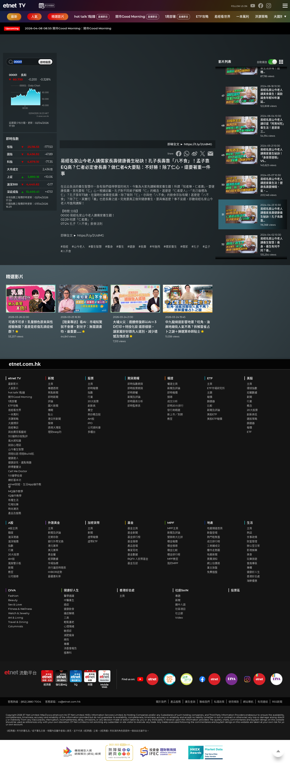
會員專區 (252, 563)
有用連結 (263, 701)
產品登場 (132, 545)
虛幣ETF (93, 541)
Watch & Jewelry (18, 613)
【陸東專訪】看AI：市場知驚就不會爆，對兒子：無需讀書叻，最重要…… (81, 326)
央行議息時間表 (57, 567)
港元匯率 (53, 545)
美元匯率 (53, 550)
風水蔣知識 (14, 440)
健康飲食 (69, 608)
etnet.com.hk (25, 364)
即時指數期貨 (135, 383)
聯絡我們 (204, 701)
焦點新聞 (53, 392)
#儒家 (184, 246)
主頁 (50, 383)
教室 (169, 418)
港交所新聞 (54, 418)
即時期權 (132, 392)
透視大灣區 (54, 427)
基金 (130, 523)
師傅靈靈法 (14, 466)
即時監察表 (133, 405)
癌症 (66, 604)
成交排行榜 (213, 541)
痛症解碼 (69, 613)
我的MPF (172, 563)
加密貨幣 (94, 523)
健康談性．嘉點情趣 (19, 462)
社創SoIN (181, 590)
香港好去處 (253, 576)
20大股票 (93, 401)
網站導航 (248, 701)
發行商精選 (173, 410)
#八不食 (66, 251)
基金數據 (132, 554)
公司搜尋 (13, 576)
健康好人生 (253, 571)
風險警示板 (14, 563)
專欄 (249, 567)
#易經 (64, 246)
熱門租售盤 (213, 536)
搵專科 (68, 652)
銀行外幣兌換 (55, 541)
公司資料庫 (94, 427)
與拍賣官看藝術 (17, 431)
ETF (210, 378)
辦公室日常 (253, 545)
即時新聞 (53, 396)
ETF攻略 (202, 16)
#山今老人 (78, 246)
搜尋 (50, 423)
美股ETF (212, 414)
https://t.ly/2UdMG (90, 235)
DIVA (12, 590)
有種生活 (13, 500)
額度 (10, 532)
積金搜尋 (172, 545)
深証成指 (12, 192)
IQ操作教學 (14, 495)
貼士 (50, 414)
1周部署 (177, 16)
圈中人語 (180, 604)
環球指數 (252, 388)
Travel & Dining (18, 622)
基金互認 (132, 563)
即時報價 (93, 388)
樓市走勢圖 (213, 550)
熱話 (249, 532)
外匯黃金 (54, 523)
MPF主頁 (172, 528)
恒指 (10, 147)
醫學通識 (69, 595)
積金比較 (172, 550)
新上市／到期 (175, 414)
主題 (209, 392)
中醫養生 (69, 600)
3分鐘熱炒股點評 (18, 436)
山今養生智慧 (16, 449)
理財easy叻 (54, 431)
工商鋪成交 (213, 545)
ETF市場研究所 (216, 388)
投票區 (235, 590)
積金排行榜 (173, 554)
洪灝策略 (261, 16)
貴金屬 (52, 554)
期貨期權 (133, 378)
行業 (90, 396)
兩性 (66, 639)
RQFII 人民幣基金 (137, 558)
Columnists (15, 626)
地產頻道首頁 (215, 528)
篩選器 (211, 401)
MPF (170, 523)
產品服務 (175, 701)
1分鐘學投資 (15, 475)
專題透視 (53, 388)
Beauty (13, 600)
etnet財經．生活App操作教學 (24, 485)
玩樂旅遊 (252, 558)
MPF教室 (172, 558)
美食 (249, 554)
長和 (23, 75)
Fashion (13, 595)
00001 (13, 75)
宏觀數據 (252, 392)
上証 (10, 177)
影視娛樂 (252, 550)
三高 (66, 617)
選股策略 (252, 418)
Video (179, 617)
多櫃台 (91, 431)
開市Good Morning (137, 16)
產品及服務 (14, 513)
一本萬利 (242, 16)
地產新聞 (212, 554)
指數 (90, 392)
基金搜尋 (132, 541)
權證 (170, 378)
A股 (10, 523)
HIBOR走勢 (55, 571)
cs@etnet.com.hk (69, 701)
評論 (50, 401)
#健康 (131, 246)
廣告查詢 (190, 701)
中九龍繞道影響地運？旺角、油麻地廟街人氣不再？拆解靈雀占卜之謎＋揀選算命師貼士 (187, 326)
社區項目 (180, 608)
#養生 (120, 246)
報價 (209, 396)
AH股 (91, 418)
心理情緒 (69, 626)
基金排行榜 (133, 536)
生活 (250, 523)
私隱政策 (219, 701)
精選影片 (14, 276)
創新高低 (252, 414)
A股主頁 (13, 528)
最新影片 (13, 383)
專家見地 (132, 550)
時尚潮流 (13, 508)
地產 (210, 523)
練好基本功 (14, 479)
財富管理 (252, 541)
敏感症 (68, 630)
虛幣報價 (93, 536)
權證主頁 (172, 383)
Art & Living (15, 617)
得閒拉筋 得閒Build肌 (21, 453)
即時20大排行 (175, 405)
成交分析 (172, 401)
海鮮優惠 (252, 580)
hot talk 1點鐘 (91, 16)
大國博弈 (280, 16)
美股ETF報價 (214, 418)
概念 (249, 405)
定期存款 (53, 536)
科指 (10, 162)
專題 (177, 595)
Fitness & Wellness (20, 608)
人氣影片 (13, 388)
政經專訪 (13, 427)
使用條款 (234, 701)
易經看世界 (222, 16)
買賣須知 (212, 558)
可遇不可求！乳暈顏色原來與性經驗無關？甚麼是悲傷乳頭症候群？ (30, 326)
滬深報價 (13, 541)
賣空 (90, 410)
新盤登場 (212, 532)
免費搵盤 (212, 571)
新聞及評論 (133, 396)
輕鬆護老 (69, 622)
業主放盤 (212, 567)
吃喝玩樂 (13, 504)
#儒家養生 (170, 246)
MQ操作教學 (15, 491)
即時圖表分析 (135, 401)
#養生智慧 (95, 246)
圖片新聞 (53, 405)
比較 (209, 405)
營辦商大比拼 (175, 536)
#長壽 (142, 246)
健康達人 (13, 458)
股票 (91, 378)
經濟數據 (53, 558)
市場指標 (53, 563)
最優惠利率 (54, 576)
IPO (90, 423)
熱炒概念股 (94, 414)
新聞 (51, 378)
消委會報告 (70, 648)
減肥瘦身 (69, 635)
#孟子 (206, 246)
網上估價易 (213, 563)
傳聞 (50, 410)
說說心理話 (14, 444)
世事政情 (252, 536)
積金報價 (172, 541)
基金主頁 (132, 528)
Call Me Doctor (17, 471)
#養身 (109, 246)
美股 (250, 378)
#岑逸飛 (155, 246)
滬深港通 (13, 536)
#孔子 (195, 246)
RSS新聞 (277, 701)
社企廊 (179, 613)
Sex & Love (15, 604)
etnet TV (14, 378)
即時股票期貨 (135, 388)
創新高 (91, 405)
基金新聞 (132, 532)
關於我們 (161, 701)
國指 (10, 154)
